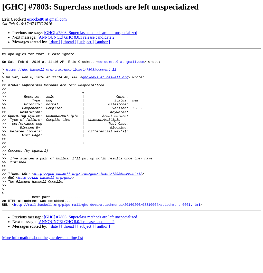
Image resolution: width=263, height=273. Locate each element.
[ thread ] (68, 42)
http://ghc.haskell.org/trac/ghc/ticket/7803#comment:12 (88, 198)
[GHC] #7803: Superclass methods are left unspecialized (90, 32)
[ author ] (102, 42)
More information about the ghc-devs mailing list (42, 268)
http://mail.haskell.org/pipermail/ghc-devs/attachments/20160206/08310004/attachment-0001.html (107, 235)
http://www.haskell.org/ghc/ (45, 203)
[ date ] (54, 42)
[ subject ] (85, 42)
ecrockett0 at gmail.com (47, 19)
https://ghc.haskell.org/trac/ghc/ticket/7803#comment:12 (61, 73)
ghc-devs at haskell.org (105, 82)
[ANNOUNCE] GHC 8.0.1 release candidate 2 (76, 37)
